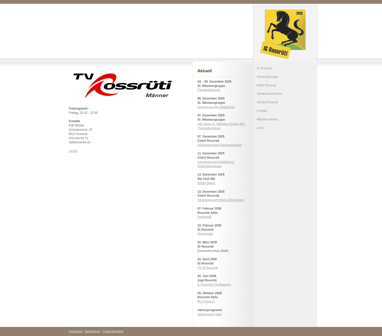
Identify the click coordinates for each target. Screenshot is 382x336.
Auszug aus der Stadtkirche (216, 107)
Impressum (76, 331)
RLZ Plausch (206, 301)
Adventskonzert (220, 145)
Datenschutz (92, 331)
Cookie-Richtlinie (112, 331)
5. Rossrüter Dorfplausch (214, 284)
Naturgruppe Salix (210, 314)
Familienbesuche (209, 90)
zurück (73, 151)
